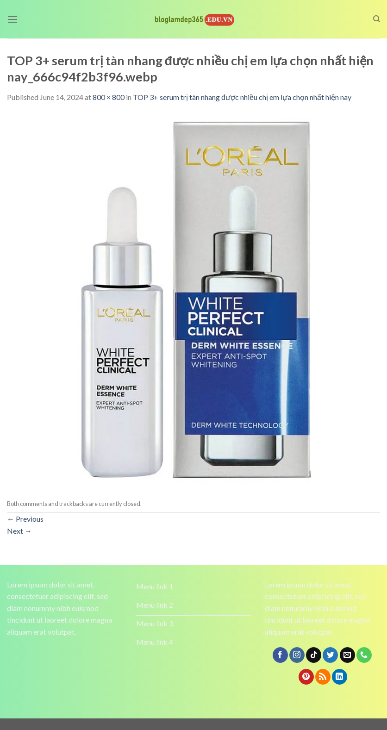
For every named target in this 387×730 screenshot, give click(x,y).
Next (19, 530)
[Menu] (12, 19)
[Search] (376, 19)
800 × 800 (109, 97)
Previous (25, 518)
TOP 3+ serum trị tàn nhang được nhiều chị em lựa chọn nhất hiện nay (242, 97)
